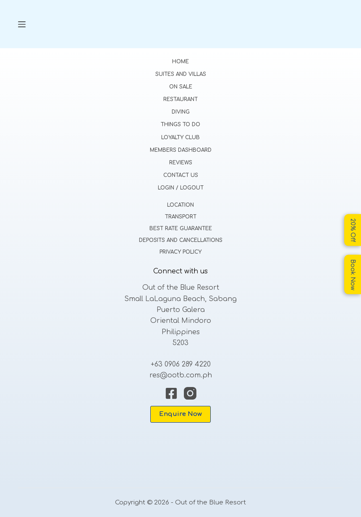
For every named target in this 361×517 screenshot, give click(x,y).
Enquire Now (180, 414)
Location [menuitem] (180, 205)
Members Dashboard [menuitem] (181, 150)
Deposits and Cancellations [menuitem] (180, 240)
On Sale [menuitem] (180, 87)
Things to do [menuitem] (180, 124)
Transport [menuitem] (180, 217)
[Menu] (22, 24)
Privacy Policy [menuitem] (180, 252)
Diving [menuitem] (181, 112)
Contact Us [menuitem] (180, 175)
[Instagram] (190, 393)
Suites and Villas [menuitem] (180, 74)
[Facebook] (171, 393)
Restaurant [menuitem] (180, 99)
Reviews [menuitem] (180, 163)
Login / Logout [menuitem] (181, 188)
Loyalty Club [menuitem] (180, 137)
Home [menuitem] (180, 62)
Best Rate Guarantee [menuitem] (180, 228)
